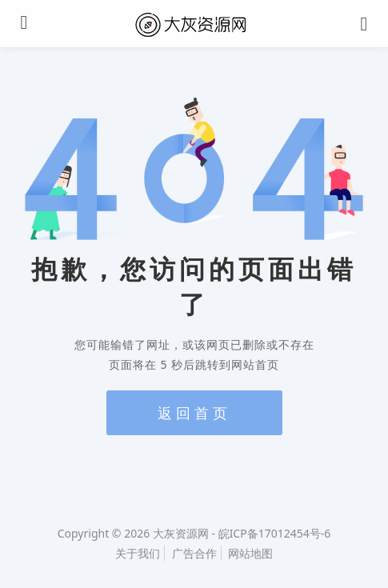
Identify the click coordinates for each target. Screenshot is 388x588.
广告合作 (194, 553)
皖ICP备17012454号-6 (274, 533)
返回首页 (194, 412)
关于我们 (137, 553)
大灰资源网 (181, 533)
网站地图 (250, 553)
